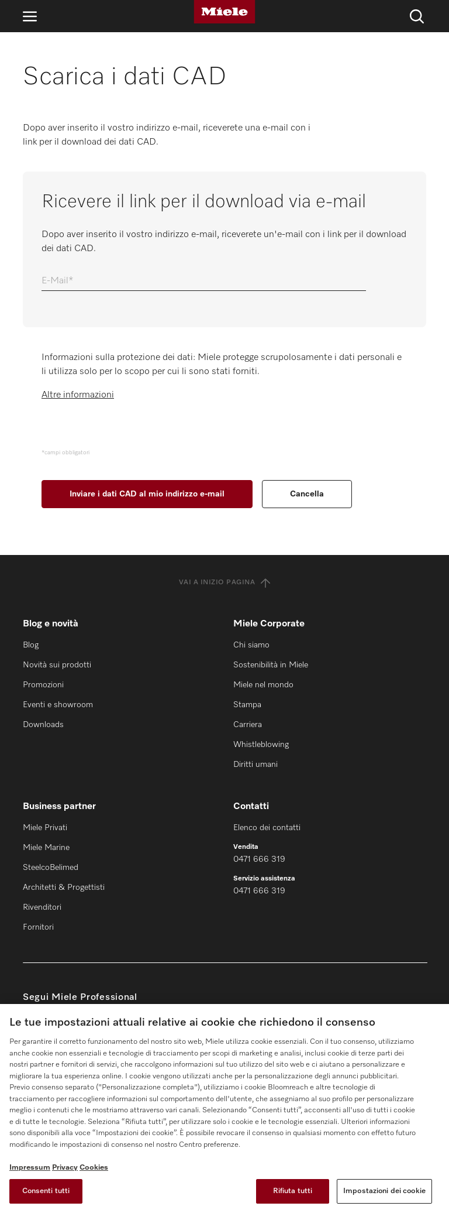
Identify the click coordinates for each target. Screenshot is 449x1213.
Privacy (65, 1167)
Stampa (247, 705)
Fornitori (38, 927)
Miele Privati (45, 828)
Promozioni (43, 685)
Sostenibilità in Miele (270, 665)
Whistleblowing (261, 745)
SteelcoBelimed (50, 868)
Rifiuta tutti (293, 1191)
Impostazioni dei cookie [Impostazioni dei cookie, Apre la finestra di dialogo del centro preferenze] (384, 1191)
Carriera (247, 725)
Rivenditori (42, 907)
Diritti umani (255, 764)
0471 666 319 (259, 859)
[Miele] (224, 11)
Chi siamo (251, 645)
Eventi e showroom (58, 705)
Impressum (29, 1167)
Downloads (43, 725)
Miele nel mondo (263, 685)
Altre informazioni (78, 395)
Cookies (94, 1167)
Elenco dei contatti (267, 828)
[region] (224, 1108)
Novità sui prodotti (57, 665)
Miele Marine (46, 848)
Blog (31, 645)
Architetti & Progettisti (64, 887)
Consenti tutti (46, 1191)
